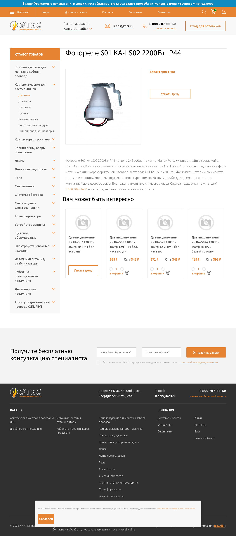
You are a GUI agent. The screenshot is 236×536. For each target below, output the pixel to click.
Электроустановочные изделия (32, 248)
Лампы (20, 161)
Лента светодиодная (31, 169)
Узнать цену (170, 94)
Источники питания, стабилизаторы (30, 261)
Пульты (23, 113)
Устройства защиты (30, 224)
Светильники (24, 186)
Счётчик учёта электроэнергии (27, 205)
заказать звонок (165, 28)
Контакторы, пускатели (33, 139)
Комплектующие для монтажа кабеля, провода (30, 71)
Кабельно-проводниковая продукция (26, 276)
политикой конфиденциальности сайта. (177, 508)
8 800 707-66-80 (162, 23)
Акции (46, 12)
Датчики (24, 95)
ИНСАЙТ (219, 526)
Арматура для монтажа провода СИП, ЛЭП (32, 304)
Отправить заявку (206, 352)
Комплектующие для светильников (30, 86)
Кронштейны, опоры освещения (30, 150)
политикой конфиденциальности (199, 362)
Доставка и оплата (76, 12)
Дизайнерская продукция (25, 291)
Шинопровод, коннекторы (36, 131)
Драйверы (25, 101)
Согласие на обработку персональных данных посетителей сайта (94, 529)
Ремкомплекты (28, 119)
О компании (135, 12)
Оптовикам (164, 12)
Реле (18, 178)
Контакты (107, 12)
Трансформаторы (28, 216)
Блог (197, 431)
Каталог (16, 410)
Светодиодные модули (33, 125)
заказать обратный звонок (208, 396)
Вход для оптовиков (205, 26)
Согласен (46, 519)
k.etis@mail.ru (165, 396)
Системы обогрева (29, 195)
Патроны (24, 107)
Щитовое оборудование (26, 235)
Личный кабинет (205, 438)
